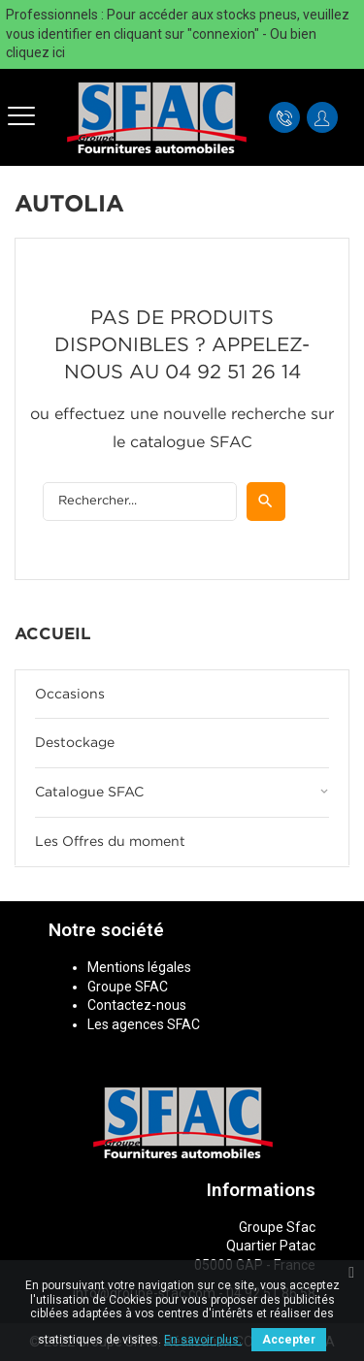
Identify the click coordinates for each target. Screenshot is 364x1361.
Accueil (53, 635)
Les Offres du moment (110, 842)
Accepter (288, 1339)
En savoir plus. (203, 1339)
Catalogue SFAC (89, 792)
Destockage (75, 743)
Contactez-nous (136, 1005)
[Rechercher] (140, 501)
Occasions (70, 694)
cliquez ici (35, 52)
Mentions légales (139, 967)
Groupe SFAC (127, 986)
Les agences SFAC (143, 1024)
